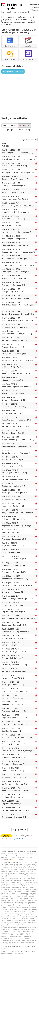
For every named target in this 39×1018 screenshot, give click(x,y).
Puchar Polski (5, 911)
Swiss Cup (35, 927)
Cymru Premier (31, 878)
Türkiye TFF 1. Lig (23, 129)
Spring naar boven (19, 829)
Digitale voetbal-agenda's (15, 6)
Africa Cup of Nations (30, 864)
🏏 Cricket (12, 859)
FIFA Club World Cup (32, 889)
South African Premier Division (9, 922)
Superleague (27, 926)
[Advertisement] (18, 94)
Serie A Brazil (21, 918)
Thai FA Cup (16, 929)
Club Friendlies (14, 873)
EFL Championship (17, 884)
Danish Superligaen (29, 880)
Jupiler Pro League (7, 896)
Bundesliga (12, 867)
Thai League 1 (24, 929)
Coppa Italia (4, 878)
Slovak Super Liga (19, 920)
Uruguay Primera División (16, 936)
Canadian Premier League (29, 869)
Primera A (13, 907)
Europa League (5, 887)
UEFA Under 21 (24, 935)
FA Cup (25, 887)
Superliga (4, 927)
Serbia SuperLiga (7, 918)
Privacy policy (15, 951)
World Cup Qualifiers (12, 944)
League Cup (31, 896)
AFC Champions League (11, 864)
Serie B (3, 920)
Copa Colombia (15, 875)
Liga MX (32, 898)
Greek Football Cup (20, 891)
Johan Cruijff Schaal (31, 895)
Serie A (14, 918)
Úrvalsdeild (27, 936)
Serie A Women (30, 918)
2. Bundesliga (26, 862)
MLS (29, 900)
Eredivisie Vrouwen (27, 886)
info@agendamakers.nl (20, 953)
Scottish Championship (20, 913)
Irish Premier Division (23, 893)
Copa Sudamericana (19, 877)
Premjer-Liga (5, 907)
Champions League (14, 871)
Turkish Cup (24, 125)
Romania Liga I (26, 911)
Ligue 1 (13, 900)
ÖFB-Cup (9, 906)
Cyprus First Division (7, 880)
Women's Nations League (8, 942)
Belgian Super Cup (32, 866)
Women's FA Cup (31, 940)
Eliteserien (33, 884)
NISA (26, 902)
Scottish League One (7, 915)
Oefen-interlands (20, 904)
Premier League (33, 906)
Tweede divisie (31, 931)
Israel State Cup (10, 895)
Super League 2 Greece (23, 924)
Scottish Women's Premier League (15, 916)
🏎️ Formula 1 (12, 857)
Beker (14, 866)
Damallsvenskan (18, 880)
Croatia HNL (23, 878)
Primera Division (21, 907)
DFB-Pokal (4, 882)
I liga (27, 891)
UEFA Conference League (17, 933)
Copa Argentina (5, 875)
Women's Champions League (18, 940)
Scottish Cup (31, 913)
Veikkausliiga (5, 940)
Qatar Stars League (15, 911)
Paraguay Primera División (20, 906)
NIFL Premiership (18, 902)
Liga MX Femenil (5, 900)
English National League (8, 886)
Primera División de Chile (14, 909)
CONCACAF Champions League (27, 873)
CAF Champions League (14, 869)
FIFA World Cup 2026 (8, 891)
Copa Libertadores (7, 877)
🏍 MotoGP (21, 857)
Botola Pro (5, 867)
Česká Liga (4, 871)
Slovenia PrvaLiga (30, 920)
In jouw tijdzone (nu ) (29, 140)
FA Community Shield (16, 887)
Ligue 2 (18, 900)
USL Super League (25, 938)
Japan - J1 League (20, 895)
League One (4, 898)
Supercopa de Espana (17, 926)
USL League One (14, 938)
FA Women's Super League (17, 889)
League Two (12, 898)
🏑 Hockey (20, 859)
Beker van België (21, 866)
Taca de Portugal (7, 929)
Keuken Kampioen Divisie (20, 896)
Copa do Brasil (33, 875)
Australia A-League (6, 866)
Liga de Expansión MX (23, 898)
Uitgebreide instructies (13, 71)
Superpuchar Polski (13, 927)
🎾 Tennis (29, 857)
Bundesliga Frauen (21, 867)
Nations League (8, 902)
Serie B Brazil (9, 920)
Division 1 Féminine (22, 882)
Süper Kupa (8, 129)
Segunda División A (31, 916)
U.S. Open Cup (5, 933)
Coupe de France (13, 878)
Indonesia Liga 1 (11, 893)
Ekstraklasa (26, 884)
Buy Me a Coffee (19, 839)
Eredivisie (18, 886)
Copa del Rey (24, 875)
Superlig (12, 125)
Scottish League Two (19, 915)
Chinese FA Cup (24, 871)
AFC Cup (21, 864)
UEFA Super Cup (14, 935)
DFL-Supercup (12, 882)
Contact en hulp (5, 951)
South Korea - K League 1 (26, 922)
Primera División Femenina (30, 909)
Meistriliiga (24, 900)
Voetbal (4, 857)
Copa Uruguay (30, 877)
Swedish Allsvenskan (25, 927)
